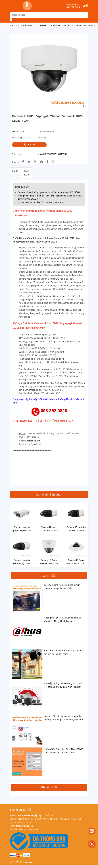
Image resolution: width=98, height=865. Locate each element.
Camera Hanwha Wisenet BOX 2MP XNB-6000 (49, 529)
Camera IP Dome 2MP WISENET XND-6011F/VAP (76, 562)
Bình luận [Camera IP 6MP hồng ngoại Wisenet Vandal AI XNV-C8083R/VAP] (26, 173)
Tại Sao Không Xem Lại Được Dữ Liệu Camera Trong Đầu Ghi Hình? (62, 587)
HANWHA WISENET (46, 154)
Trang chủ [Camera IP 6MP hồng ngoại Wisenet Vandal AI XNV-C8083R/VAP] (15, 25)
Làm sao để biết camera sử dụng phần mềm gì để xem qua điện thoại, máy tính (63, 718)
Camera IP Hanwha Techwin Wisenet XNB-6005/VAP (76, 529)
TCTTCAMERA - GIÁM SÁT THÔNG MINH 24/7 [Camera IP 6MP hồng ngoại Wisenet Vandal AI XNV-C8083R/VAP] (41, 202)
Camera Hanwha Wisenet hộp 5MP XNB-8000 (21, 562)
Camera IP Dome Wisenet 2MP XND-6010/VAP (49, 562)
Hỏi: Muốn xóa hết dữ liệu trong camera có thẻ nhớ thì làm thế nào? (64, 652)
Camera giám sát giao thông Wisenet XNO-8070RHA (22, 529)
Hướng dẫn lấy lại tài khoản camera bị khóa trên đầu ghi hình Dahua (62, 619)
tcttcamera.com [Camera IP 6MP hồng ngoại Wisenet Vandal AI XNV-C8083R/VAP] (33, 441)
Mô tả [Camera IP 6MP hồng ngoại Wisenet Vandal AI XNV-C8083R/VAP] (15, 171)
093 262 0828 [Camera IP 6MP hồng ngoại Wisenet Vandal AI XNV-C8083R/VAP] (73, 7)
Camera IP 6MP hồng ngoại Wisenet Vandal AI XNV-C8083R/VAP (49, 192)
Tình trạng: (17, 137)
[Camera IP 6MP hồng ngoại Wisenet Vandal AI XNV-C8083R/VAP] (27, 6)
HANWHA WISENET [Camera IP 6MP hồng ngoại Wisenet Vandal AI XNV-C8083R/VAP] (61, 25)
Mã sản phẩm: (19, 131)
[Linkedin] (35, 161)
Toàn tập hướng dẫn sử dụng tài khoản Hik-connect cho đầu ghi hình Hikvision (63, 685)
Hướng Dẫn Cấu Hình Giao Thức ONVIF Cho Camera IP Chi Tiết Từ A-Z (63, 751)
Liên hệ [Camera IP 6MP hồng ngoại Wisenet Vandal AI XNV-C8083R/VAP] (29, 144)
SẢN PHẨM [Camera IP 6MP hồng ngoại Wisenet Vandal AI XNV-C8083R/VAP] (28, 25)
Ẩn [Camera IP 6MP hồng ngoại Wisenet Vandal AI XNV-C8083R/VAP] (27, 186)
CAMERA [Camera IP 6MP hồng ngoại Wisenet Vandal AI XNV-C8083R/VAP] (42, 25)
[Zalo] (55, 161)
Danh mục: (17, 154)
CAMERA (62, 154)
